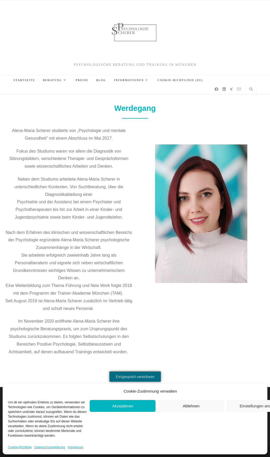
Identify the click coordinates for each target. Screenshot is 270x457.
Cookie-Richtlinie (20, 447)
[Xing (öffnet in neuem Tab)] (231, 89)
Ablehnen (191, 406)
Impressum (75, 447)
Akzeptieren (122, 406)
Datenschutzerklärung (49, 447)
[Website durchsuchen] (251, 90)
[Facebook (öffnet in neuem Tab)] (216, 89)
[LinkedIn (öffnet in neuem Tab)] (224, 89)
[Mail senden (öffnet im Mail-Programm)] (239, 89)
